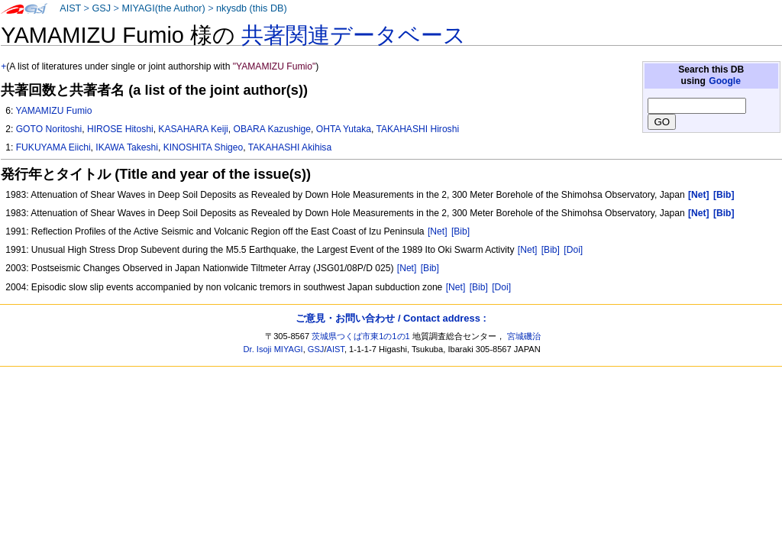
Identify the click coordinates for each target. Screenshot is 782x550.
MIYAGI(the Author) (163, 8)
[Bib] (460, 231)
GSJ (101, 8)
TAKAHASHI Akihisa (289, 147)
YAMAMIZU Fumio (53, 110)
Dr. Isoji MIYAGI (273, 349)
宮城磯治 (524, 336)
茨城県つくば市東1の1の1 (361, 336)
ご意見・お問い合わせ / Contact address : (391, 318)
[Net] (438, 231)
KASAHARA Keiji (193, 129)
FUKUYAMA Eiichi (53, 147)
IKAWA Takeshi (126, 147)
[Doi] (573, 249)
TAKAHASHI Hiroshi (417, 129)
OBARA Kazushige (273, 129)
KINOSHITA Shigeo (203, 147)
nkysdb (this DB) (251, 8)
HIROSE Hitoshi (120, 129)
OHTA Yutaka (343, 129)
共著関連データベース (353, 35)
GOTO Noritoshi (49, 129)
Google (725, 81)
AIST (70, 8)
